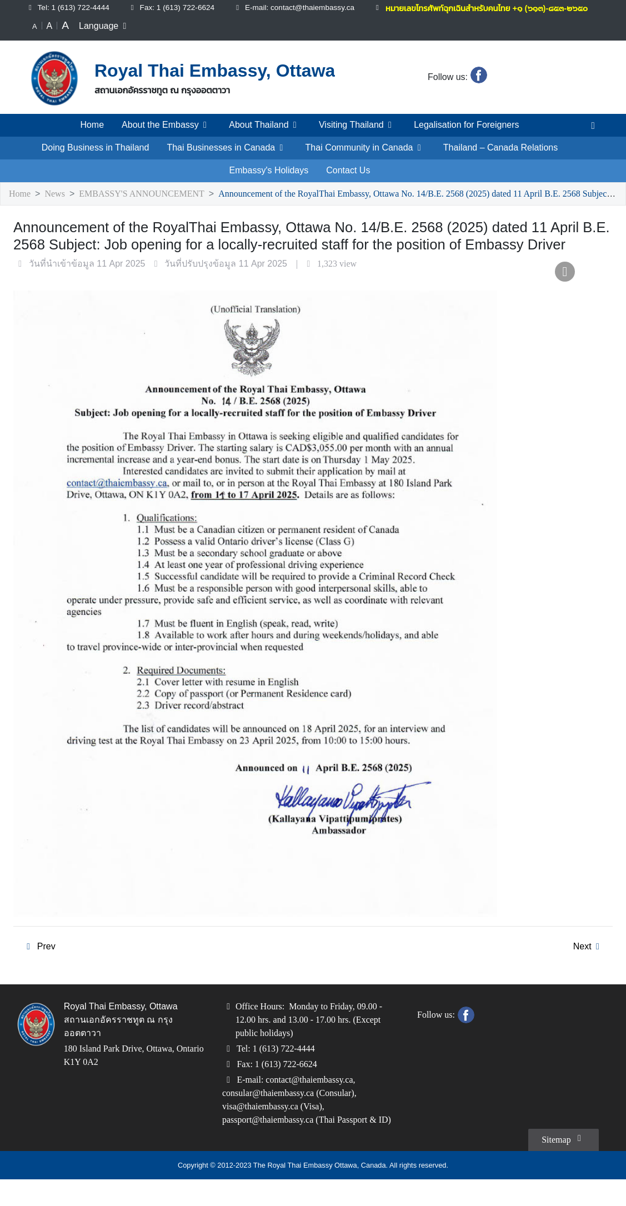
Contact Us (347, 181)
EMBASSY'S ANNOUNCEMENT (143, 205)
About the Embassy (163, 136)
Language (105, 37)
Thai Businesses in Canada (226, 159)
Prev (38, 958)
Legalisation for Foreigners (470, 136)
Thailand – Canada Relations (500, 159)
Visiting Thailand (358, 136)
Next (588, 958)
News (57, 205)
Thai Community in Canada (364, 159)
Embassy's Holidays (269, 181)
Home (88, 136)
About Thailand (263, 136)
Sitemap (561, 1165)
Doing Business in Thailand (95, 159)
